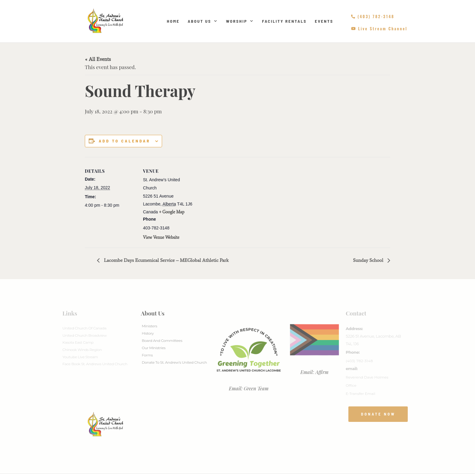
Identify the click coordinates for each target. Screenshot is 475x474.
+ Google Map (171, 212)
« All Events (98, 59)
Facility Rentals (284, 21)
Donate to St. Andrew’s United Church (174, 362)
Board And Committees (162, 340)
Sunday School (368, 260)
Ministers (149, 326)
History (148, 333)
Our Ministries (153, 347)
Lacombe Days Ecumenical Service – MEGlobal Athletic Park (166, 260)
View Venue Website (161, 237)
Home (173, 21)
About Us (203, 21)
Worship (240, 21)
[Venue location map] (233, 199)
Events (324, 21)
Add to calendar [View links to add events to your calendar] (124, 141)
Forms (147, 355)
